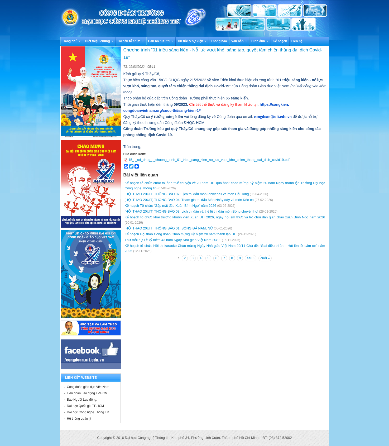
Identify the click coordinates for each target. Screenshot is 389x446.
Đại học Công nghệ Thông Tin (88, 412)
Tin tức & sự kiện (192, 41)
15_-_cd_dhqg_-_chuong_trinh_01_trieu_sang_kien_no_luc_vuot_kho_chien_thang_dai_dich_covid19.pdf (209, 160)
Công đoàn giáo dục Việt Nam (88, 387)
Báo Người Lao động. (82, 399)
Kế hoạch (280, 41)
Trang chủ (71, 41)
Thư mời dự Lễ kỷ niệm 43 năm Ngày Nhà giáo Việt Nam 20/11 (173, 240)
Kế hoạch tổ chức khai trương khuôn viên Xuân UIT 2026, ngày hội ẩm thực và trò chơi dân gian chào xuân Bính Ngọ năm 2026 (225, 217)
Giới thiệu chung (99, 41)
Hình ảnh (259, 41)
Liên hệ (296, 41)
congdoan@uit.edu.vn (273, 116)
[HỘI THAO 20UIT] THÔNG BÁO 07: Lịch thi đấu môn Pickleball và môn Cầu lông (187, 194)
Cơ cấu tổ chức (131, 41)
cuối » (265, 258)
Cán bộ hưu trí (160, 41)
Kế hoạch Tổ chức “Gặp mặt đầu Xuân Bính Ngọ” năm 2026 (170, 206)
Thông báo (219, 41)
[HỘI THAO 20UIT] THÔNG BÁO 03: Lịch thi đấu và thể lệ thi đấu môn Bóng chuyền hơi (191, 211)
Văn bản (239, 41)
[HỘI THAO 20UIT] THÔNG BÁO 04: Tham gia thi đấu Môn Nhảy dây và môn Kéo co (189, 200)
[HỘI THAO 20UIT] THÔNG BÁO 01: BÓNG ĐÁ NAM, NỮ (169, 228)
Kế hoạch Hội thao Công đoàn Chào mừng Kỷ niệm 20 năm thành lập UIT (181, 234)
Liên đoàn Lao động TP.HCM (87, 393)
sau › (250, 258)
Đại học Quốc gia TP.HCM (85, 406)
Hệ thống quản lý (79, 418)
